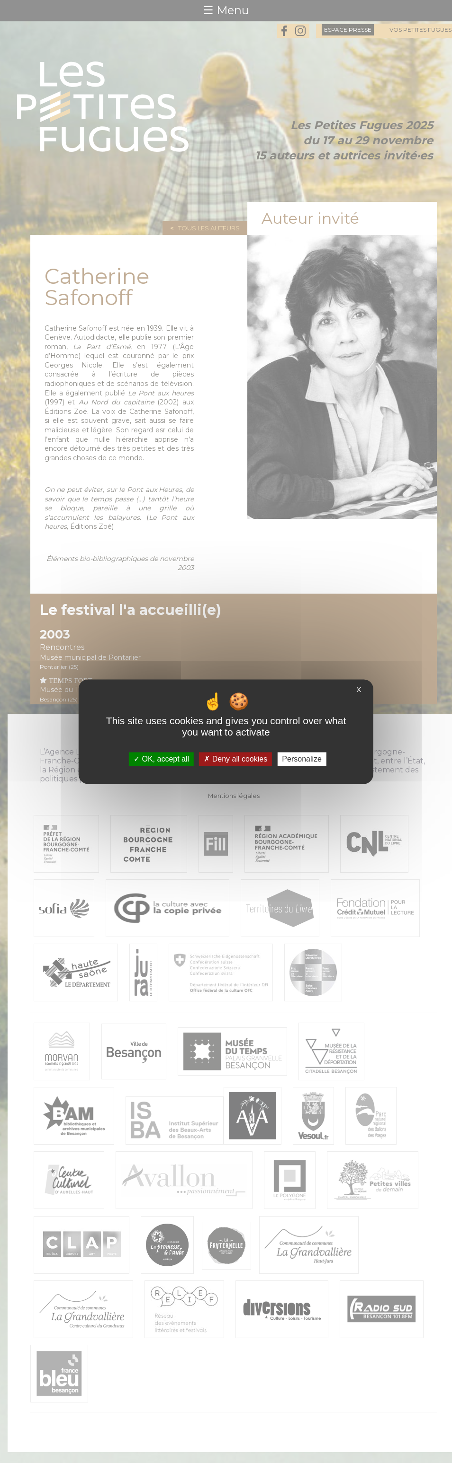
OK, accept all (161, 759)
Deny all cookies (235, 759)
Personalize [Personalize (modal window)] (302, 759)
